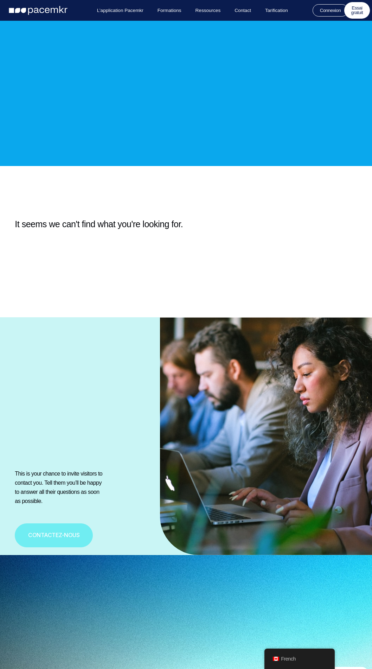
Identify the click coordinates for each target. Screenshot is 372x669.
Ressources (207, 10)
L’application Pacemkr (120, 10)
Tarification (276, 10)
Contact (243, 10)
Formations (169, 10)
